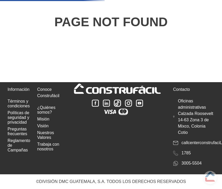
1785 (186, 153)
